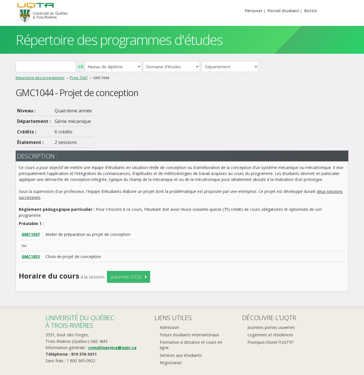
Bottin (310, 10)
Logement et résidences (270, 334)
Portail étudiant (283, 10)
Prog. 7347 (79, 77)
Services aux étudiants (181, 355)
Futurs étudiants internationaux (189, 334)
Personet (253, 10)
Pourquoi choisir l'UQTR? (270, 342)
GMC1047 (31, 234)
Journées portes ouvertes (271, 327)
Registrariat (171, 362)
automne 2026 (126, 276)
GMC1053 (31, 256)
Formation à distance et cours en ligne (191, 344)
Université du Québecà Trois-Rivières (80, 321)
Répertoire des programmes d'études (119, 39)
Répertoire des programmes (40, 77)
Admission (169, 327)
